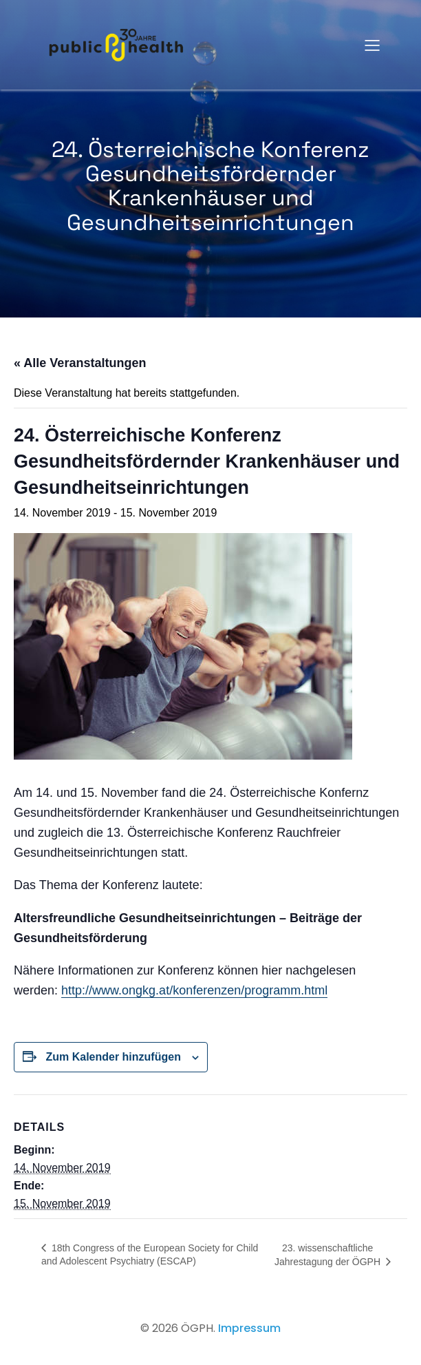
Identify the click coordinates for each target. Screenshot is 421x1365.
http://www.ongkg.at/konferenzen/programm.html (194, 990)
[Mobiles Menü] (372, 44)
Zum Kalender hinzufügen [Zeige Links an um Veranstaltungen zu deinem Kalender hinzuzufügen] (112, 1057)
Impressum (249, 1328)
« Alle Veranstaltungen (80, 363)
